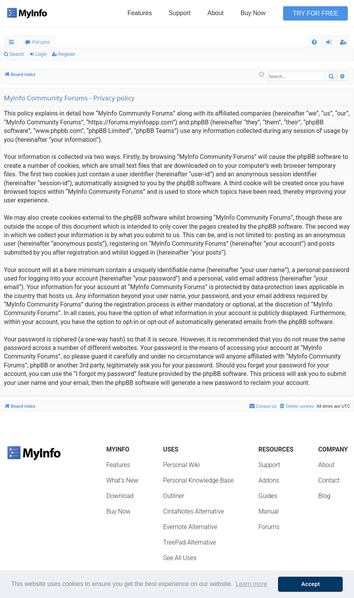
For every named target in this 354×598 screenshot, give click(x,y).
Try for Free (315, 13)
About (215, 13)
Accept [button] (310, 584)
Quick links (13, 43)
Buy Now (252, 13)
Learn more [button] (251, 584)
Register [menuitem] (344, 43)
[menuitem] (314, 42)
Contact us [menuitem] (262, 405)
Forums (41, 41)
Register (67, 54)
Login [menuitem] (330, 43)
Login (41, 54)
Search (16, 54)
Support (179, 13)
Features (140, 13)
